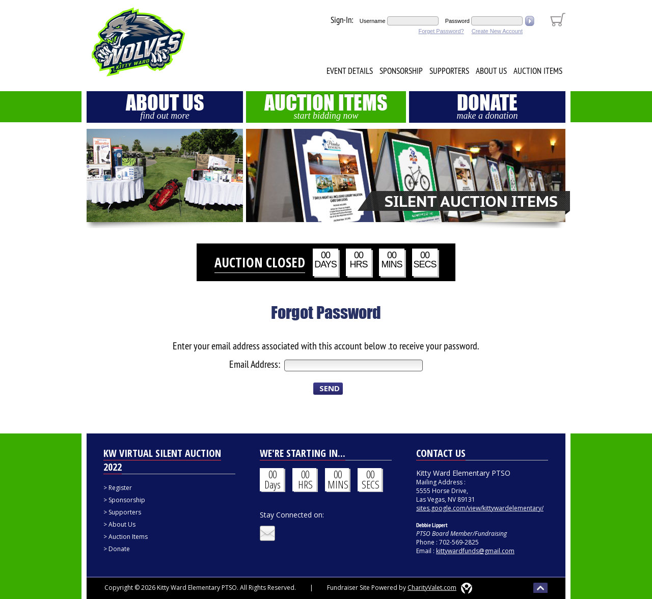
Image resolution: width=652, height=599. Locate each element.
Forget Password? (441, 31)
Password (457, 21)
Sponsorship (401, 70)
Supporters (449, 70)
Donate (487, 106)
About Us (491, 70)
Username (373, 21)
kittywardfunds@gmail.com (475, 551)
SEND (329, 388)
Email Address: (255, 364)
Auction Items (537, 70)
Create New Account (497, 31)
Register (120, 487)
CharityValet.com (432, 587)
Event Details (350, 70)
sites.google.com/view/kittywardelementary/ (480, 508)
